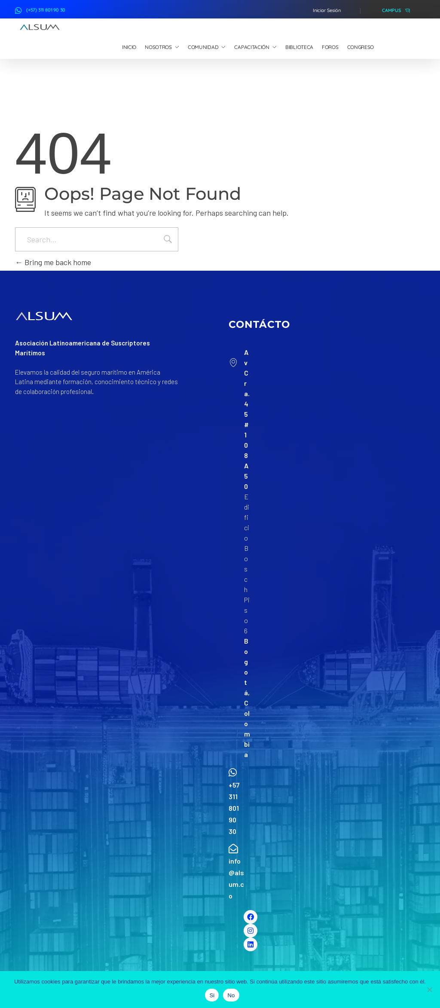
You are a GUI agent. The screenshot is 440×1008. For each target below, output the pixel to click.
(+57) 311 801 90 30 (45, 10)
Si (211, 995)
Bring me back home (53, 262)
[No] (429, 989)
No (231, 995)
